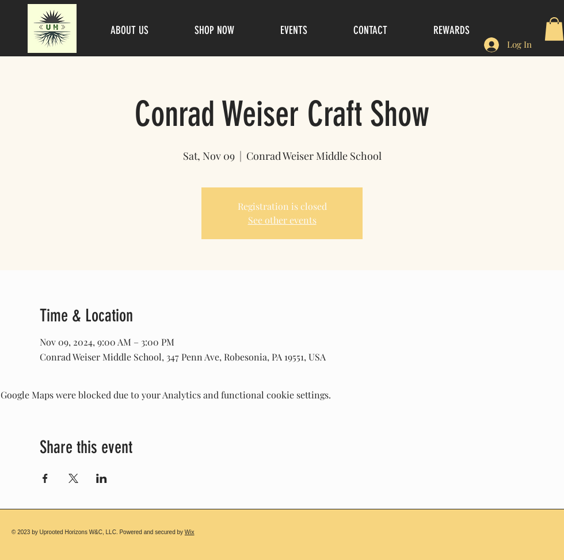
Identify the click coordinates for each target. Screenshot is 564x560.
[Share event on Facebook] (45, 478)
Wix (190, 532)
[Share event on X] (73, 478)
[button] (554, 29)
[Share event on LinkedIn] (101, 478)
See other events (282, 220)
